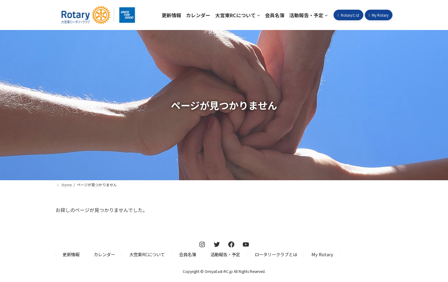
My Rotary (322, 254)
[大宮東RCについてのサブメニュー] (258, 15)
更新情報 (71, 254)
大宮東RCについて (147, 254)
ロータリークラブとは (276, 254)
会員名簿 (187, 254)
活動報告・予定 (225, 254)
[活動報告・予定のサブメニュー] (326, 15)
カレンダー (104, 254)
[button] (348, 15)
